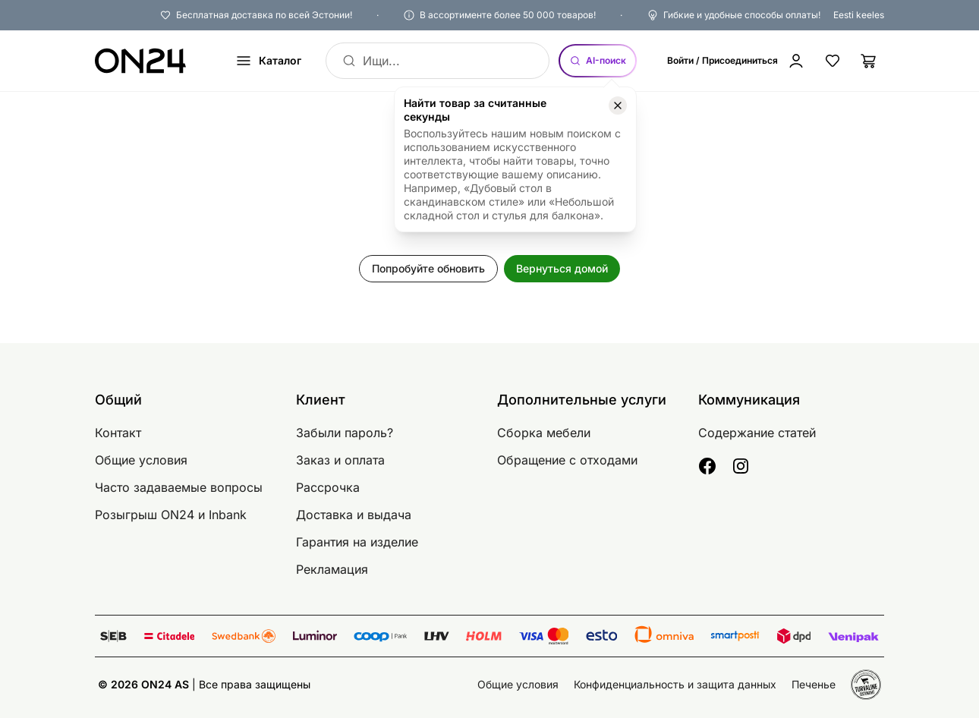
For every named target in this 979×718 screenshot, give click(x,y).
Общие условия (141, 460)
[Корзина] (869, 61)
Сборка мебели (543, 432)
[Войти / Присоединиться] (736, 61)
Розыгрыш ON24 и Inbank (171, 514)
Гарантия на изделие (357, 542)
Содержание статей (757, 432)
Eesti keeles (858, 14)
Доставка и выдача (353, 514)
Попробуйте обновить (428, 268)
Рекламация (332, 569)
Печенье (814, 684)
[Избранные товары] (832, 61)
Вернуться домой (562, 268)
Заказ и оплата (340, 460)
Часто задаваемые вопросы (179, 487)
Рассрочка (328, 487)
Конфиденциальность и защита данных (675, 684)
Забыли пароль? (344, 432)
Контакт (118, 432)
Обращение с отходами (567, 460)
